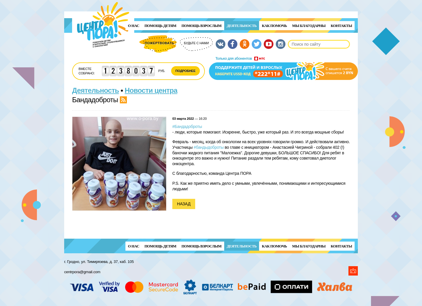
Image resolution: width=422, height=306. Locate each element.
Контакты (341, 25)
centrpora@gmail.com (82, 272)
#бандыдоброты (209, 147)
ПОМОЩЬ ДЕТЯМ (160, 25)
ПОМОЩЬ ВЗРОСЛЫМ (201, 25)
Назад (183, 203)
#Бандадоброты (187, 126)
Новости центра (151, 90)
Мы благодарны (309, 25)
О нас (133, 25)
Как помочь (274, 25)
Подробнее (186, 71)
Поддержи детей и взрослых (283, 68)
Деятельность (242, 25)
